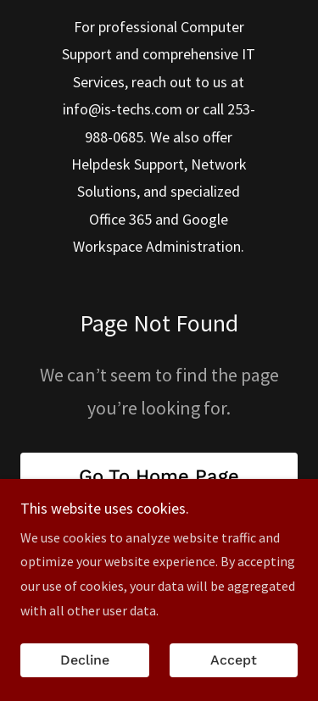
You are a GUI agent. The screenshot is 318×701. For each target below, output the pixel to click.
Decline (84, 673)
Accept (233, 673)
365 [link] (140, 219)
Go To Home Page (159, 476)
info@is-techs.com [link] (122, 109)
